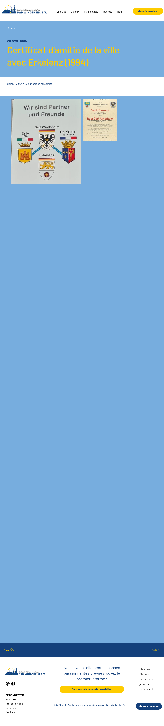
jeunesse (145, 684)
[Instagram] (8, 684)
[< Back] (18, 28)
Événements (147, 689)
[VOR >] (150, 649)
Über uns (145, 669)
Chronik (144, 674)
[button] (61, 12)
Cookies (10, 712)
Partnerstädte (148, 679)
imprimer (11, 699)
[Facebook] (13, 684)
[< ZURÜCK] (15, 649)
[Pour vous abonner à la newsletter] (92, 689)
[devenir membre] (149, 706)
